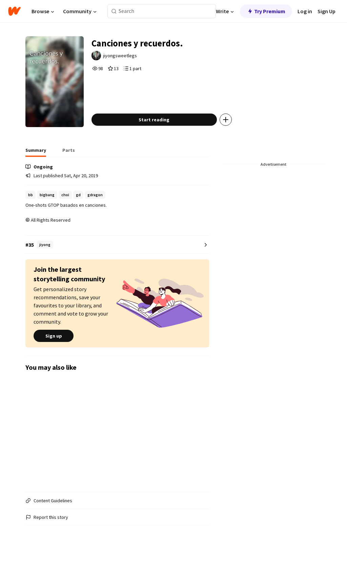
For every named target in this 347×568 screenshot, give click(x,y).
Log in (305, 11)
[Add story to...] (231, 127)
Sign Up (326, 11)
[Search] (114, 11)
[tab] (35, 159)
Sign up (54, 343)
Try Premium (266, 11)
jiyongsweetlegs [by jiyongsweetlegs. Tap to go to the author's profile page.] (126, 57)
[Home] (14, 11)
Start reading (159, 127)
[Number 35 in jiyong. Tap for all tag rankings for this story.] (117, 252)
